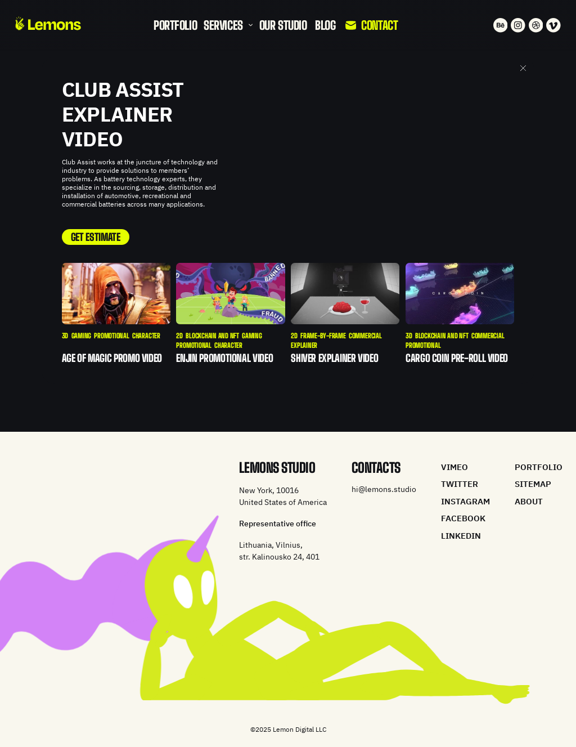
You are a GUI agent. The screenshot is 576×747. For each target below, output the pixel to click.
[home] (48, 23)
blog (325, 25)
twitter (459, 483)
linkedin (461, 535)
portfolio (175, 25)
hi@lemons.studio (384, 489)
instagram (465, 501)
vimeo (454, 467)
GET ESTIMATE (95, 237)
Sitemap (533, 483)
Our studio (283, 25)
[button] (228, 25)
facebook (463, 518)
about (529, 501)
